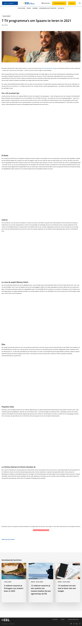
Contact (62, 619)
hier (52, 526)
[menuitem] (46, 3)
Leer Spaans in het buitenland (41, 530)
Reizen (33, 582)
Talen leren (6, 16)
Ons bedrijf (55, 619)
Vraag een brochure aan (73, 619)
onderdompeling (47, 68)
